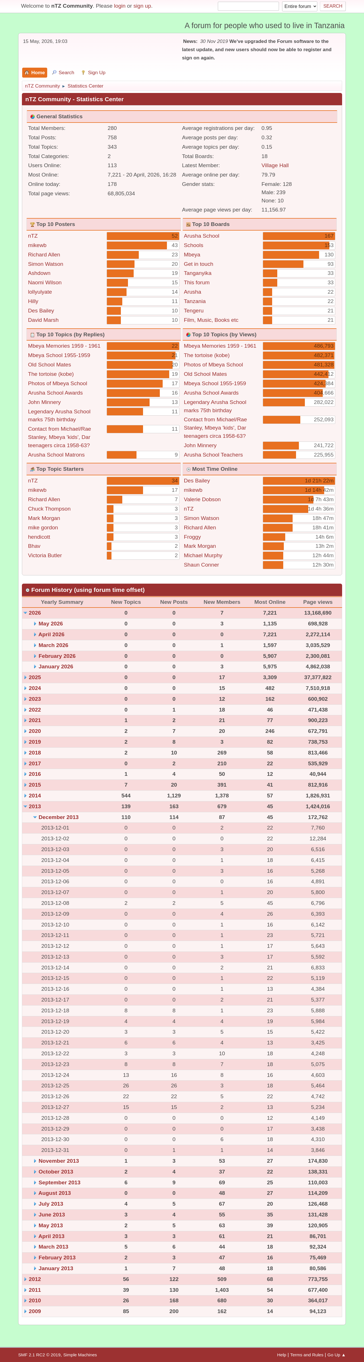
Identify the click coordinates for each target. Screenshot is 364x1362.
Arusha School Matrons (56, 455)
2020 (35, 731)
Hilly (33, 301)
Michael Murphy (203, 555)
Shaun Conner (201, 565)
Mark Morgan (44, 518)
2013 (35, 806)
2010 (35, 1300)
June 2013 (52, 1215)
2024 (35, 688)
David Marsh (43, 320)
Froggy (192, 537)
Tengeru (194, 311)
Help (281, 1354)
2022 (35, 710)
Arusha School (202, 236)
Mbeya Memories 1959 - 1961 (64, 346)
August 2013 (54, 1193)
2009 (35, 1311)
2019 (35, 742)
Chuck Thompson (49, 509)
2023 (35, 699)
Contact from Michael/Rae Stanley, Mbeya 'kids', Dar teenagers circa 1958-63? (59, 437)
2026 (35, 613)
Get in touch (198, 264)
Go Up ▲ (336, 1354)
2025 (35, 677)
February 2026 (57, 656)
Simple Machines (80, 1354)
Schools (193, 245)
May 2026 (51, 624)
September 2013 (59, 1182)
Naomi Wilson (44, 282)
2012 (35, 1279)
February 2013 (57, 1258)
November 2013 (59, 1161)
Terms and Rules (307, 1354)
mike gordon (43, 527)
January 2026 (56, 666)
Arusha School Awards (55, 393)
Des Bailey (41, 311)
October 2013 (56, 1172)
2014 (35, 796)
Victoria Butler (45, 555)
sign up (142, 6)
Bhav (34, 546)
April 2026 (51, 634)
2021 (35, 720)
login (120, 6)
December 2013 (59, 817)
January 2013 (56, 1268)
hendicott (39, 537)
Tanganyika (198, 273)
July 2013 (51, 1204)
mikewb (37, 245)
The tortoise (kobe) (51, 374)
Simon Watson (45, 264)
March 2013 (54, 1247)
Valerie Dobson (202, 499)
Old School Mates (49, 365)
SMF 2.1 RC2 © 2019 (39, 1354)
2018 (35, 753)
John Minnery (44, 402)
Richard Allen (44, 255)
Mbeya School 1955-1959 (59, 355)
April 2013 (51, 1236)
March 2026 (54, 645)
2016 (35, 774)
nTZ (33, 236)
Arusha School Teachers (213, 455)
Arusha (192, 292)
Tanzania (195, 301)
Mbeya (192, 255)
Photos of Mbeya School (57, 383)
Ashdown (39, 273)
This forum (197, 282)
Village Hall (275, 165)
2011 (35, 1290)
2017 (35, 763)
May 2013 (51, 1225)
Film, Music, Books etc (211, 320)
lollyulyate (40, 292)
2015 (35, 785)
